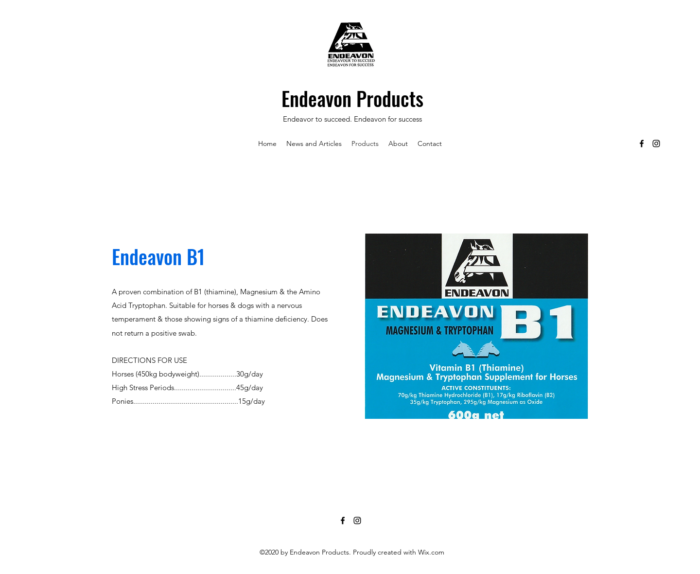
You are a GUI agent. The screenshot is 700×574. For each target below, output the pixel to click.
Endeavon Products (352, 98)
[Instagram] (656, 143)
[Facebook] (642, 143)
